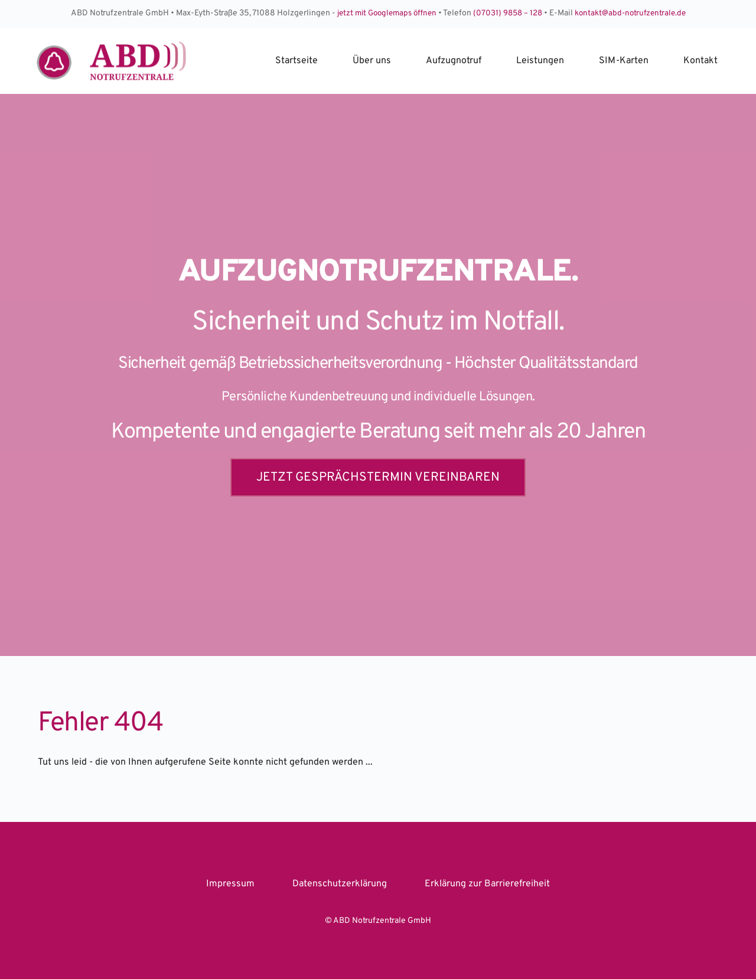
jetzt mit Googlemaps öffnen (383, 13)
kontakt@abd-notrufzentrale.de (635, 13)
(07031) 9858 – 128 (509, 13)
